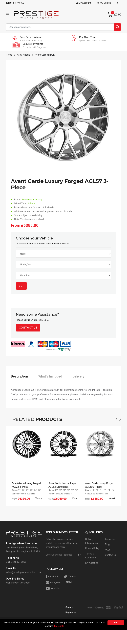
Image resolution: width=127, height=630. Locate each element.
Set (21, 285)
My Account (91, 563)
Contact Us (28, 327)
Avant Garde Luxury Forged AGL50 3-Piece (99, 485)
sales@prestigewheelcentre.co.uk (23, 572)
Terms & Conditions (90, 555)
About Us (110, 539)
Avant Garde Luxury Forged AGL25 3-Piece (26, 485)
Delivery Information (91, 541)
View (38, 498)
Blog (107, 544)
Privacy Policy (92, 548)
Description (19, 376)
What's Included (50, 376)
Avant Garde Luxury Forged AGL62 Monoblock (62, 485)
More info (59, 626)
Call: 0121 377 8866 (16, 562)
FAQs (107, 549)
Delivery (78, 376)
